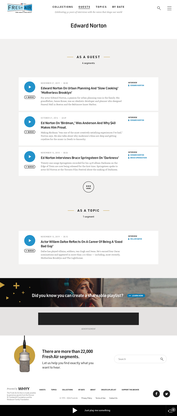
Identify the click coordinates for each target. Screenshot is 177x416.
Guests (84, 6)
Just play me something (91, 410)
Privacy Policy (86, 398)
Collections (63, 6)
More (88, 187)
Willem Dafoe (136, 239)
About (93, 390)
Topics (101, 6)
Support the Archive (130, 390)
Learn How (137, 295)
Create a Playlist (108, 390)
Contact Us (113, 398)
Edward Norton (137, 85)
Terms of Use (101, 398)
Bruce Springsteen (138, 158)
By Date (118, 6)
